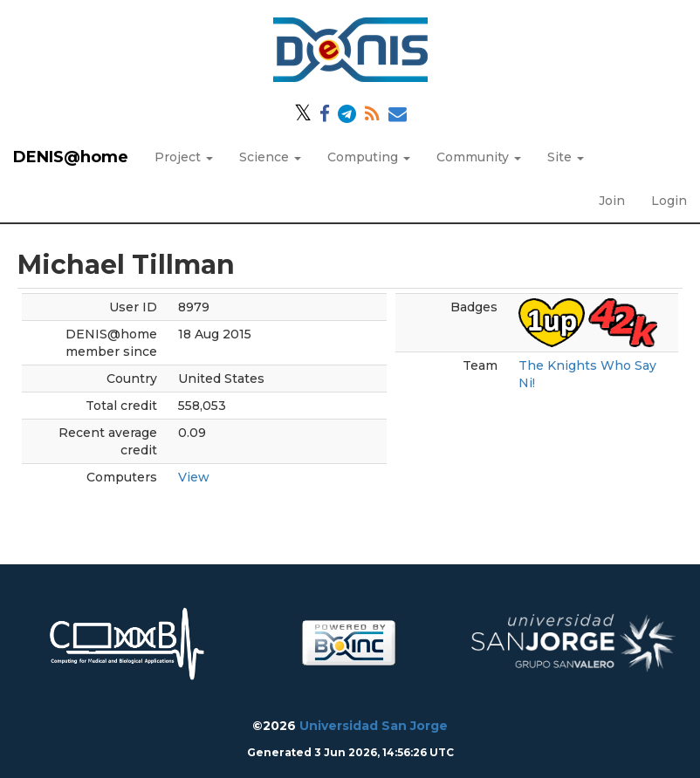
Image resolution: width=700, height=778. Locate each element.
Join (612, 200)
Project (183, 157)
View (193, 477)
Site (565, 157)
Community (478, 157)
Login (669, 200)
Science (270, 157)
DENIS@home (70, 157)
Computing (368, 157)
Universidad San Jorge (373, 726)
